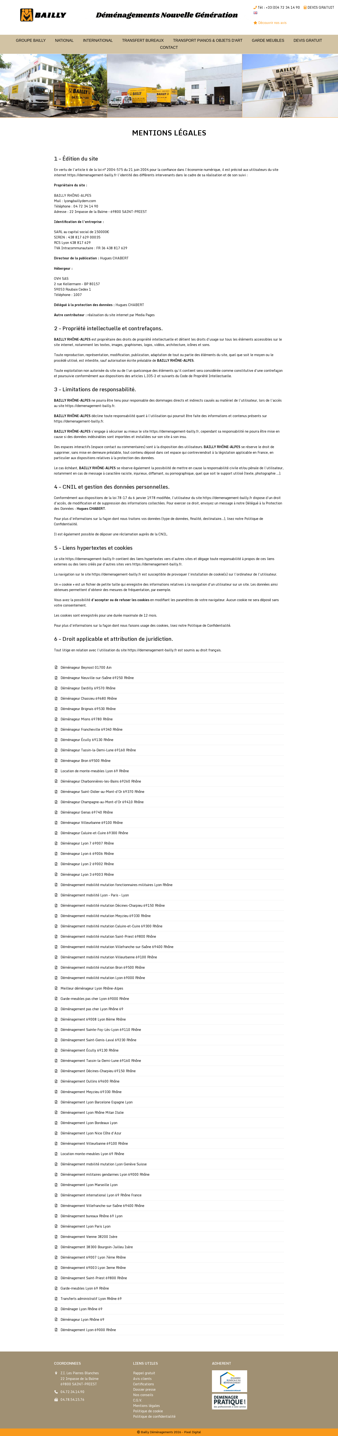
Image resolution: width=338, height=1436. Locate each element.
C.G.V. (137, 1400)
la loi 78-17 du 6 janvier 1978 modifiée (139, 497)
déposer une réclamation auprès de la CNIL (133, 534)
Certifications (143, 1384)
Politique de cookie (148, 1411)
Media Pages (145, 315)
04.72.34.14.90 (72, 1391)
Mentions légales (146, 1405)
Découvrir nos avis (273, 22)
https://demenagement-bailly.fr (92, 175)
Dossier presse (144, 1389)
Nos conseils (143, 1395)
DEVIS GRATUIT (320, 7)
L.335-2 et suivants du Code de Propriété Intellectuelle (187, 376)
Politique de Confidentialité (209, 625)
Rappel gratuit (144, 1373)
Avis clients (142, 1378)
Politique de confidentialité (154, 1416)
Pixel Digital (192, 1432)
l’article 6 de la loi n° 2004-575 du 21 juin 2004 (111, 169)
